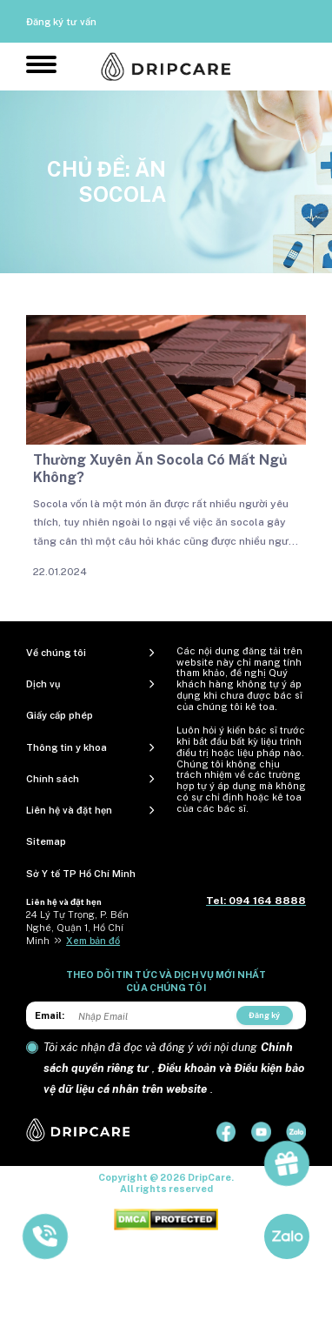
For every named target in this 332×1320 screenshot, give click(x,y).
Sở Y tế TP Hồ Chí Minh (81, 873)
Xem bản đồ (93, 940)
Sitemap (46, 841)
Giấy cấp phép (59, 715)
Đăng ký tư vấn (61, 22)
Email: (49, 1015)
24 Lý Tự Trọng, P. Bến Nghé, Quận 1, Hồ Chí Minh (77, 927)
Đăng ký (264, 1015)
